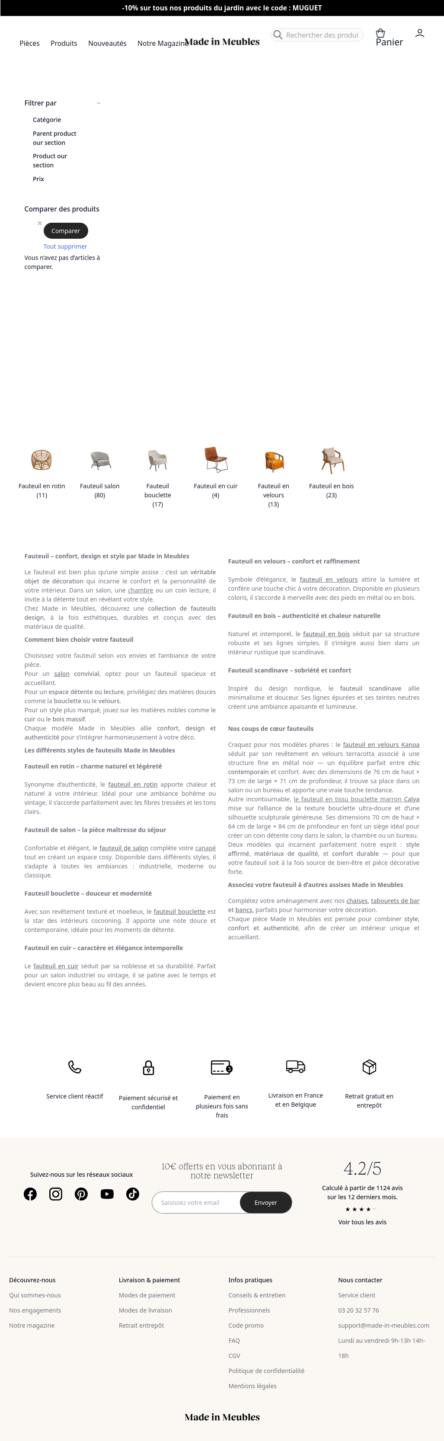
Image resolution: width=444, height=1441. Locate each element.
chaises (356, 901)
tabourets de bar (395, 901)
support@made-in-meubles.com (384, 1325)
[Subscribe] (266, 1202)
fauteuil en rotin (132, 784)
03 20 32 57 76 (358, 1310)
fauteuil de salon (123, 848)
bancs (244, 910)
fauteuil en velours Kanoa (381, 744)
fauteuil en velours (329, 579)
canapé (205, 848)
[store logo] (222, 42)
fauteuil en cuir (56, 966)
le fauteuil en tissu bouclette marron (357, 799)
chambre (140, 590)
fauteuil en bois (326, 634)
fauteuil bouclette (179, 911)
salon (62, 673)
